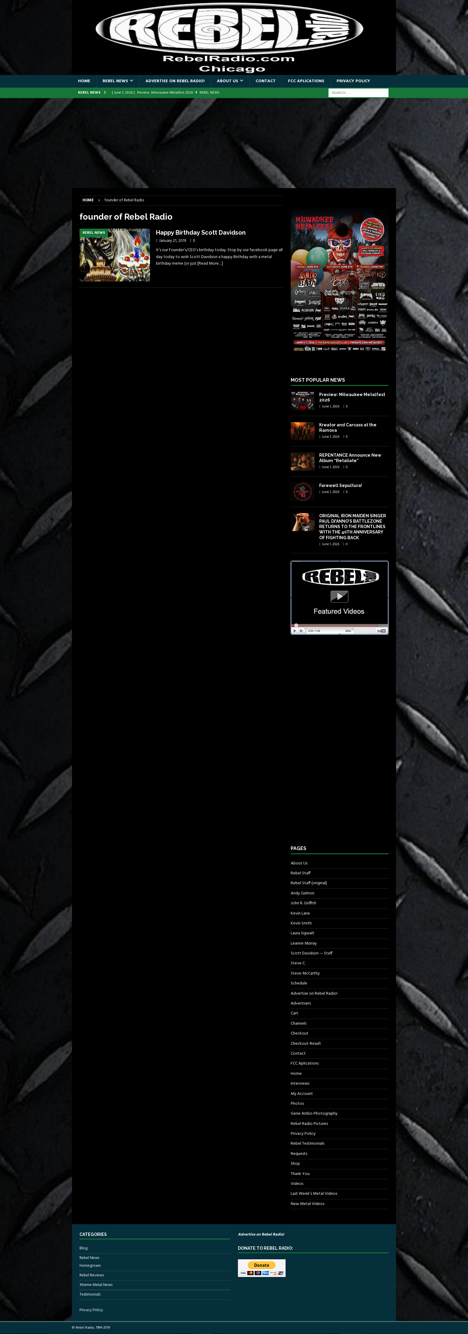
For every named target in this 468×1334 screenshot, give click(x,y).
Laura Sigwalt (302, 933)
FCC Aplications (306, 81)
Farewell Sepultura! (340, 485)
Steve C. (298, 963)
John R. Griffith (303, 903)
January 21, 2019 (172, 241)
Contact (266, 81)
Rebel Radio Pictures (309, 1123)
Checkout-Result (306, 1043)
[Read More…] (210, 263)
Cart (294, 1013)
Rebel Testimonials (307, 1143)
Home (84, 81)
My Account (302, 1093)
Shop (295, 1163)
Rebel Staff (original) (309, 883)
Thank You (300, 1173)
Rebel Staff (300, 873)
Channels (298, 1023)
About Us (227, 81)
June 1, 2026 (330, 406)
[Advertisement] (234, 143)
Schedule (299, 983)
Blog (84, 1248)
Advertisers (301, 1003)
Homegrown (90, 1266)
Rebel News (115, 81)
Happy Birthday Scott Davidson (201, 232)
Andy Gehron (302, 893)
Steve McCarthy (305, 973)
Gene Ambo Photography (314, 1113)
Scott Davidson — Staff (311, 953)
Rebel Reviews (92, 1275)
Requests (299, 1153)
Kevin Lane (300, 913)
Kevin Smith (301, 923)
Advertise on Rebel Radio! (175, 81)
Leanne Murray (304, 943)
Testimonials (90, 1294)
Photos (297, 1103)
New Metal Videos (307, 1203)
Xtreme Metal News (96, 1285)
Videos (297, 1183)
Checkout (299, 1033)
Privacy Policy (353, 81)
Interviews (300, 1083)
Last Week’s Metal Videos (314, 1193)
